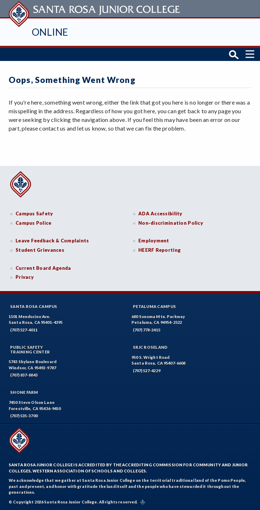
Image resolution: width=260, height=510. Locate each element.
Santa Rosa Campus (33, 306)
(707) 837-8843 (24, 375)
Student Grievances (40, 250)
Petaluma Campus (154, 306)
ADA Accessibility (160, 213)
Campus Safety (34, 213)
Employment (153, 240)
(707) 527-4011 (24, 329)
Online (50, 32)
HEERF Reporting (159, 250)
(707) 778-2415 (146, 329)
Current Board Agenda (43, 268)
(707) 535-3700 (24, 415)
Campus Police (34, 223)
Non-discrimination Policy (170, 223)
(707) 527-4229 (146, 370)
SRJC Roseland (150, 347)
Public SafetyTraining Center (30, 349)
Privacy (25, 277)
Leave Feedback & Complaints (52, 240)
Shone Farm (24, 392)
